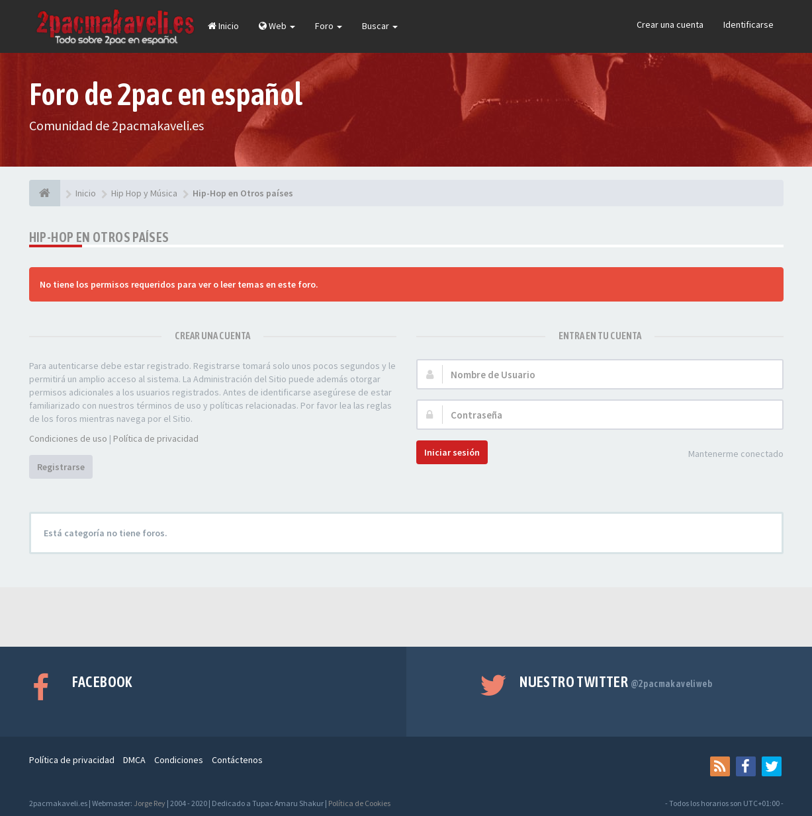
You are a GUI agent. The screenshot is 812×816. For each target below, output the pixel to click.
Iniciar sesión (452, 452)
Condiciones (178, 760)
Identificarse (748, 24)
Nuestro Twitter (615, 681)
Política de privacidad (156, 438)
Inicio (223, 26)
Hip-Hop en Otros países (99, 237)
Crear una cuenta (670, 24)
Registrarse (61, 467)
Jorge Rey (149, 803)
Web (277, 26)
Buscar (380, 26)
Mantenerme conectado (729, 455)
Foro (328, 26)
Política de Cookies (359, 803)
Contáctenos (237, 760)
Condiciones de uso (68, 438)
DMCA (134, 760)
